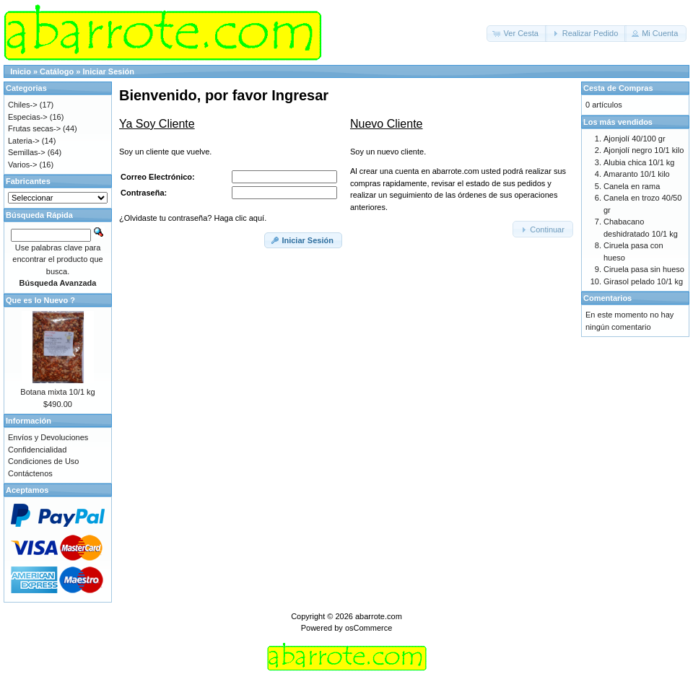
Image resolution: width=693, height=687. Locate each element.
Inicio (20, 71)
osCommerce (368, 627)
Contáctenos (30, 473)
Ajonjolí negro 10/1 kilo (643, 150)
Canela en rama (631, 186)
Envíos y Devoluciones (48, 437)
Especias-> (28, 117)
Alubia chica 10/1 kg (638, 162)
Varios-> (22, 164)
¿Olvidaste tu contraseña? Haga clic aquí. (192, 218)
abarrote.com (378, 616)
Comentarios (607, 298)
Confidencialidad (37, 449)
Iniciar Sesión (108, 71)
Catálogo (57, 71)
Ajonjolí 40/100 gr (634, 138)
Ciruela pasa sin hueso (643, 269)
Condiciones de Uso (43, 461)
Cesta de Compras (618, 88)
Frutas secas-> (34, 128)
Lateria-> (24, 140)
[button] (517, 33)
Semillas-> (26, 152)
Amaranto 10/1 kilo (636, 174)
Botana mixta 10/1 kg (57, 392)
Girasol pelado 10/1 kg (643, 281)
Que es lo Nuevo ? (40, 300)
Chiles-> (23, 104)
